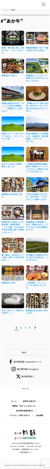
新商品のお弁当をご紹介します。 (37, 311)
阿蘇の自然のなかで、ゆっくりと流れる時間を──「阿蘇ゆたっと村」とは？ (13, 107)
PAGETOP (25, 388)
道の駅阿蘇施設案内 (24, 410)
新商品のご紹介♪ (10, 75)
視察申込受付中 (29, 401)
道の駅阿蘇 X (27, 376)
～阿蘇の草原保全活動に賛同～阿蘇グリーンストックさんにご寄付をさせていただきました (37, 167)
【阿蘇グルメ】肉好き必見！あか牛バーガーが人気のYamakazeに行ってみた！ (37, 107)
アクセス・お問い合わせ (19, 415)
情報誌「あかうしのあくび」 (24, 406)
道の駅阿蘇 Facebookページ (27, 361)
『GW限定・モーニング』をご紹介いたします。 (36, 285)
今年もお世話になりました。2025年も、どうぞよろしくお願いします (37, 197)
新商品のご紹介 (9, 282)
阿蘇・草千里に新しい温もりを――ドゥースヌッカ (13, 50)
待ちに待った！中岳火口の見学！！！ (13, 311)
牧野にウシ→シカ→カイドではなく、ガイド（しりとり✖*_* (13, 136)
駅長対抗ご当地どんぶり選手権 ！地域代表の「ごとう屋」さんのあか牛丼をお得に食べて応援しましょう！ (13, 227)
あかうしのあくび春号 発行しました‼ (12, 165)
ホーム (14, 401)
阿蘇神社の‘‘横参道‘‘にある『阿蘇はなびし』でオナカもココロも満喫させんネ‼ (37, 226)
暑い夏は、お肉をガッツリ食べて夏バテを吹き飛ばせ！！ (13, 257)
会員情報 (39, 415)
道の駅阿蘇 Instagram (27, 369)
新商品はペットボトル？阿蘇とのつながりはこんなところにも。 (37, 78)
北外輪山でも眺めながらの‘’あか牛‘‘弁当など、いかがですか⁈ (37, 257)
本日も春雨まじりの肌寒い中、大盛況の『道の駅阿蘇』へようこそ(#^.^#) (37, 137)
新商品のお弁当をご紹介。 (12, 195)
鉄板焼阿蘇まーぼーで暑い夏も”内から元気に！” (37, 49)
